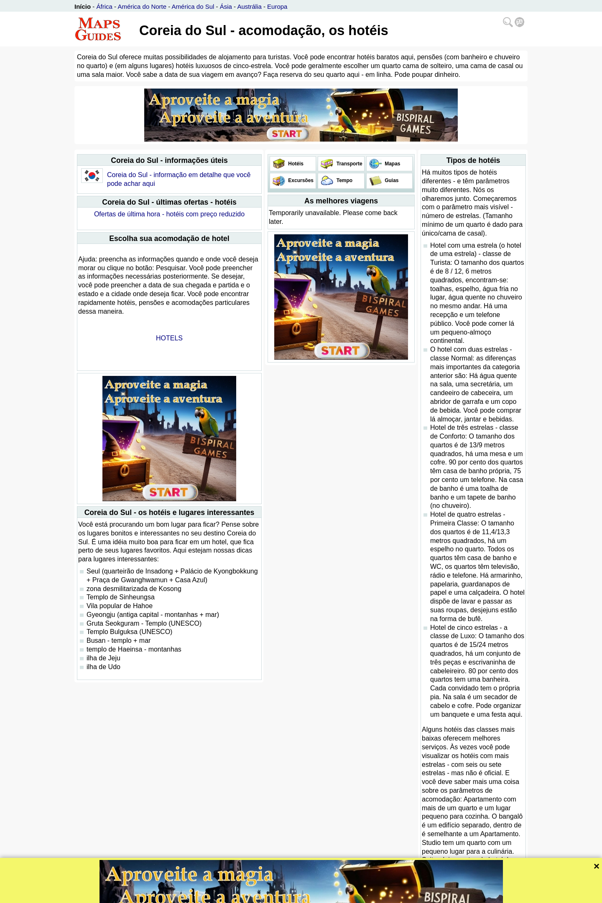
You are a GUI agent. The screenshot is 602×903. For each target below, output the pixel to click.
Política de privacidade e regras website (332, 896)
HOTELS (169, 338)
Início (82, 6)
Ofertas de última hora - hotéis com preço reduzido (169, 214)
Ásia (226, 6)
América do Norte (141, 6)
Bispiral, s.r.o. (264, 896)
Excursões (300, 180)
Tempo (343, 180)
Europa (277, 6)
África (104, 6)
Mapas (391, 164)
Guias (391, 180)
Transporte (348, 164)
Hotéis (295, 164)
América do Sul (193, 6)
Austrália (249, 6)
